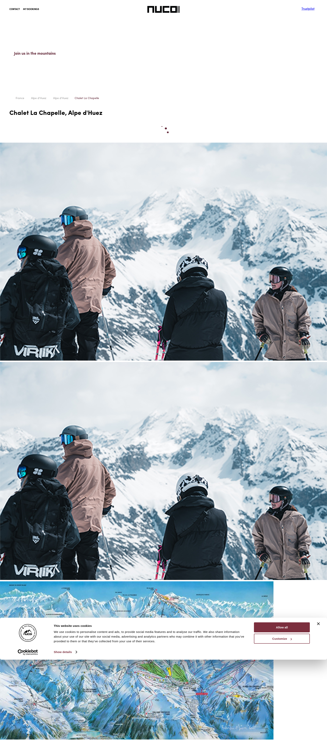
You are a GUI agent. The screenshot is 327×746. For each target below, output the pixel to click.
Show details (63, 490)
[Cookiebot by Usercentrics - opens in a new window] (28, 490)
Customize (282, 477)
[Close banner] (318, 462)
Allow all (282, 465)
